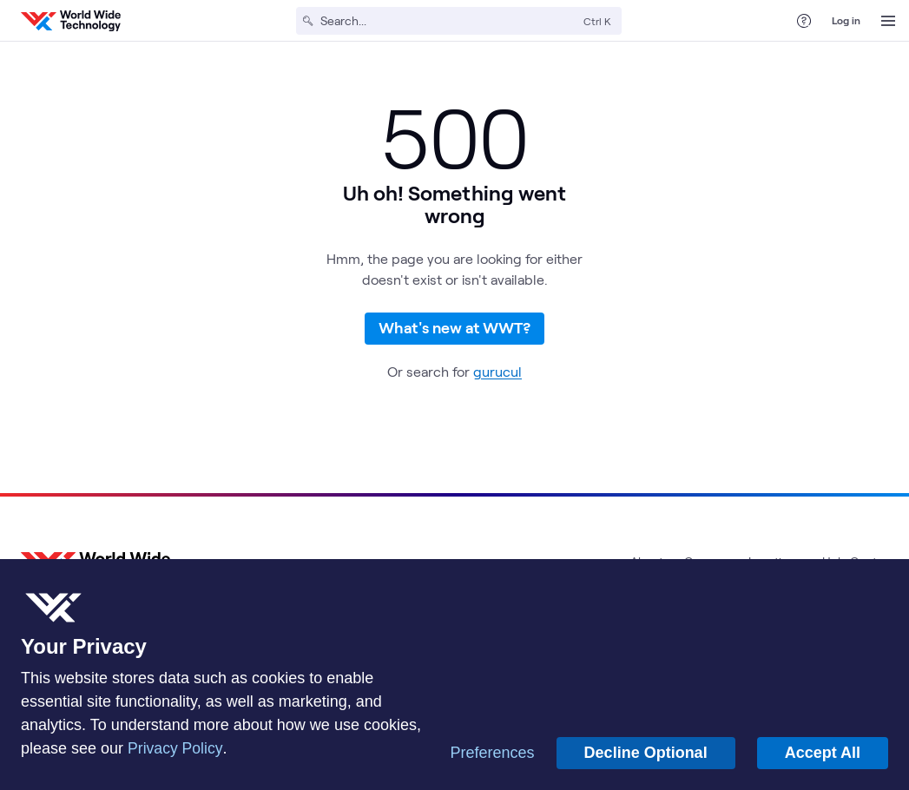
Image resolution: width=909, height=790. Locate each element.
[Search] (448, 20)
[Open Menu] (888, 21)
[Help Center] (804, 21)
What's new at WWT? (454, 332)
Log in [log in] (846, 20)
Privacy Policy (176, 748)
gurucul (497, 380)
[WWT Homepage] (71, 20)
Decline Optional (646, 752)
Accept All (822, 752)
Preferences (493, 752)
